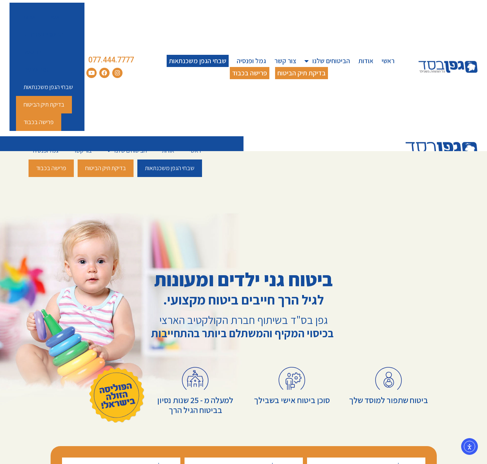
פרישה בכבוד (249, 73)
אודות (365, 60)
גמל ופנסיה (251, 60)
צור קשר (285, 60)
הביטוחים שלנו (327, 61)
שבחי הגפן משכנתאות (197, 60)
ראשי (388, 60)
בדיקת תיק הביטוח (301, 73)
